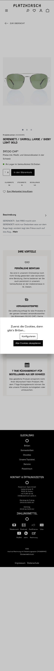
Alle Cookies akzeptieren (28, 343)
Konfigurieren (29, 336)
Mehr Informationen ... (36, 330)
